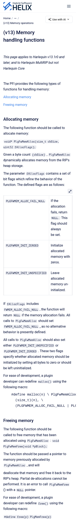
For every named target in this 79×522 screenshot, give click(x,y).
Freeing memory (15, 104)
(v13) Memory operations (18, 23)
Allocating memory (17, 97)
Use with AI (59, 19)
